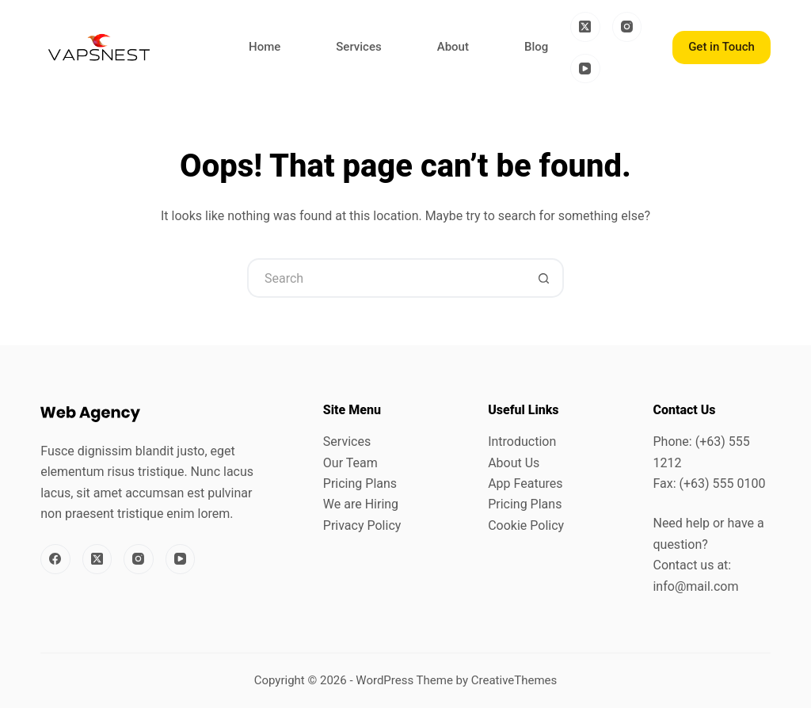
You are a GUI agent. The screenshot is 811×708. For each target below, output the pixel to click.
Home (264, 47)
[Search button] (544, 278)
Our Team (350, 462)
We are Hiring (360, 504)
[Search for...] (385, 278)
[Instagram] (627, 27)
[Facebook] (55, 559)
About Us (513, 462)
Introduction (522, 441)
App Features (525, 483)
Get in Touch (721, 47)
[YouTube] (585, 69)
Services (358, 47)
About (453, 47)
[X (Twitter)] (585, 27)
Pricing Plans (360, 483)
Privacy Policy (362, 525)
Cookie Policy (526, 525)
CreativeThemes (514, 680)
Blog (536, 47)
